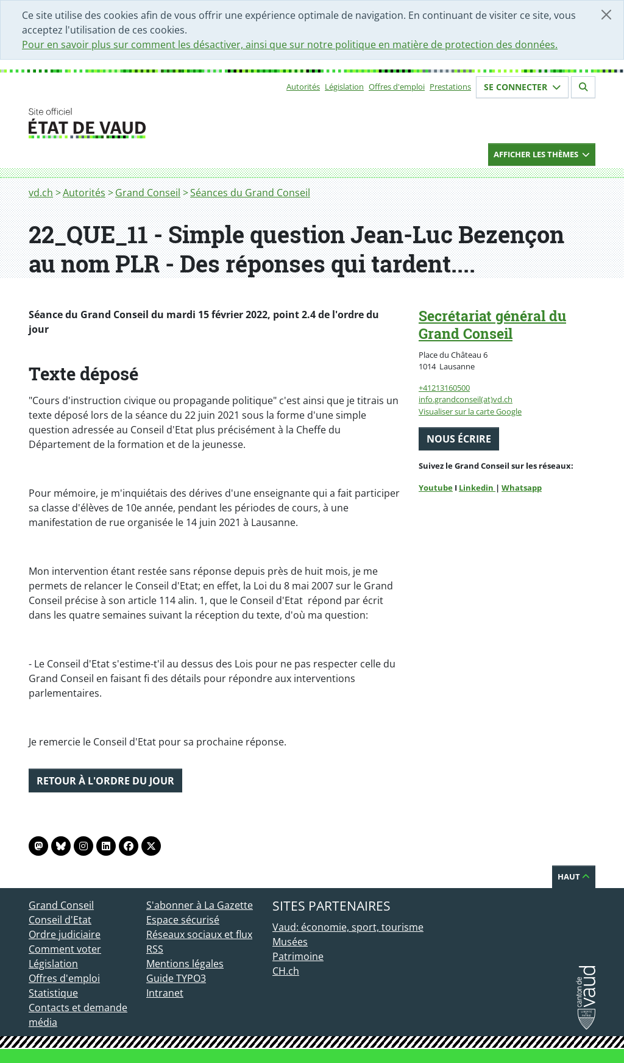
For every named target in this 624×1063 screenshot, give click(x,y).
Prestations (450, 86)
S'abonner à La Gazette (199, 905)
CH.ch (285, 971)
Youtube (436, 487)
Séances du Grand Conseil (250, 192)
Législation (344, 86)
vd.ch (41, 192)
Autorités (303, 86)
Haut (574, 876)
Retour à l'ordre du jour (105, 780)
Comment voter (65, 949)
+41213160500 (444, 387)
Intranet (164, 993)
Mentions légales (185, 963)
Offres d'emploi (397, 86)
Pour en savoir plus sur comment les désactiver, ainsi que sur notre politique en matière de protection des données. (290, 44)
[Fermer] (606, 15)
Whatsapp (522, 487)
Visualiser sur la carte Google (470, 411)
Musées (290, 941)
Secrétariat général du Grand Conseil (492, 325)
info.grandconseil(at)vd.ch (465, 399)
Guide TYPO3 (176, 978)
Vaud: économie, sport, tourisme (348, 927)
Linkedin (477, 487)
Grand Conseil (147, 192)
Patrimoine (298, 956)
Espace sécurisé (182, 919)
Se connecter (522, 87)
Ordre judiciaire (65, 934)
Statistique (53, 993)
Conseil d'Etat (60, 919)
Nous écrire (459, 439)
